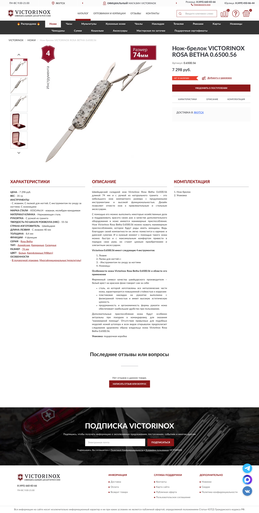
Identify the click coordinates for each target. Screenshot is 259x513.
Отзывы (135, 13)
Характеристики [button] (187, 99)
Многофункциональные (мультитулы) (60, 260)
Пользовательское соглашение (173, 497)
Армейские (24, 245)
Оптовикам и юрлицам (109, 13)
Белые (22, 253)
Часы (69, 24)
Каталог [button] (83, 13)
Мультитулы (88, 24)
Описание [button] (212, 99)
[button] (200, 4)
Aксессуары (120, 31)
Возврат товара (119, 492)
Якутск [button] (199, 112)
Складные (50, 245)
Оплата (115, 487)
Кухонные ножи (115, 24)
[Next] (18, 153)
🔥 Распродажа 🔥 (28, 24)
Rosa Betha (27, 241)
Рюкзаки (198, 24)
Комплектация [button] (236, 99)
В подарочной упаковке (25, 260)
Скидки (206, 487)
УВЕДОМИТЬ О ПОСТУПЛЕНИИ (211, 88)
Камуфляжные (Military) (40, 253)
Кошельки (97, 31)
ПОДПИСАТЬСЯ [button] (160, 442)
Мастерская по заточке (151, 31)
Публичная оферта (166, 492)
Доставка (116, 482)
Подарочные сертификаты (191, 31)
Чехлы (139, 24)
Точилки (179, 24)
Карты (217, 24)
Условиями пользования (157, 450)
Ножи (53, 24)
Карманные (37, 245)
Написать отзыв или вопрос (129, 384)
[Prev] (18, 54)
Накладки (158, 24)
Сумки (78, 31)
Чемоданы (58, 31)
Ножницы (236, 24)
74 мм (25, 249)
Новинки (206, 482)
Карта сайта (162, 487)
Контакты (152, 13)
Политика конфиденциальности (220, 492)
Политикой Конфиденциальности (127, 450)
